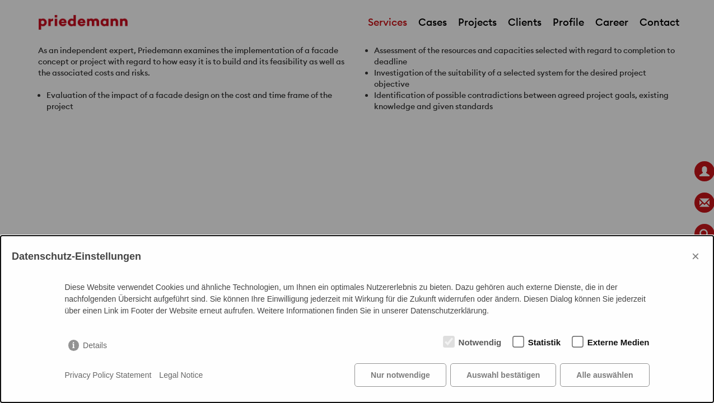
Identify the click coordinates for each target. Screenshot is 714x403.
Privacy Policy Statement (108, 375)
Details (95, 345)
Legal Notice (181, 375)
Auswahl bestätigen (503, 375)
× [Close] (695, 256)
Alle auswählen (604, 375)
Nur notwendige (400, 375)
